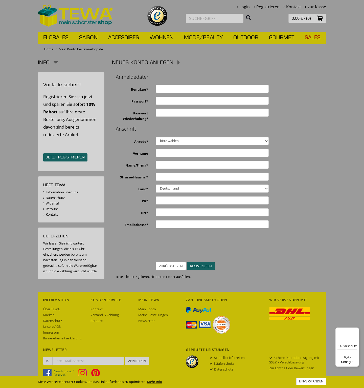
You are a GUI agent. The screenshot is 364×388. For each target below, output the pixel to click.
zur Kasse (317, 7)
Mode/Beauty (203, 37)
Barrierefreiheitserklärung (62, 338)
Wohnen (161, 37)
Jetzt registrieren (65, 157)
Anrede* (141, 141)
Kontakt (293, 7)
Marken (49, 315)
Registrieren (268, 7)
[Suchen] (248, 17)
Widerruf (52, 203)
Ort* (144, 213)
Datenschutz (55, 197)
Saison (88, 37)
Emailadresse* (136, 224)
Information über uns (62, 192)
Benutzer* (139, 89)
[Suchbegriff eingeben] (214, 18)
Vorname (140, 153)
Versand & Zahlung (104, 315)
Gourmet (281, 37)
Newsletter (146, 320)
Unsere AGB (52, 326)
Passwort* (139, 101)
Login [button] (244, 7)
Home (48, 49)
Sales (313, 37)
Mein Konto (147, 309)
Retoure (52, 209)
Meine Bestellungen (153, 315)
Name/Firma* (136, 165)
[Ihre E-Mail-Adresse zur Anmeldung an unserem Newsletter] (88, 361)
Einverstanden (311, 381)
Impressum (51, 332)
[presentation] (208, 247)
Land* (143, 189)
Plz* (145, 201)
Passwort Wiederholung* (135, 116)
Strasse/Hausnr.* (134, 177)
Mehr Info (154, 381)
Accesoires (123, 37)
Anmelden (137, 360)
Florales (56, 37)
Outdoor (245, 37)
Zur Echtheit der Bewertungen (291, 368)
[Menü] (356, 331)
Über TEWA (51, 309)
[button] (320, 18)
